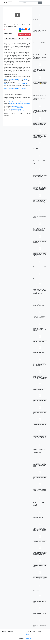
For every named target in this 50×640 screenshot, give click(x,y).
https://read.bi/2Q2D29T (17, 107)
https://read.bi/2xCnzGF (15, 109)
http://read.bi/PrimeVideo (19, 110)
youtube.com (28, 638)
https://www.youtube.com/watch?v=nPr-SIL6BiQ (15, 88)
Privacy (27, 634)
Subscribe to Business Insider (25, 34)
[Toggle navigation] (10, 2)
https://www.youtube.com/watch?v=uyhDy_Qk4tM (15, 79)
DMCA (27, 633)
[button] (40, 2)
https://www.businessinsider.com (16, 101)
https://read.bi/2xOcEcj (17, 106)
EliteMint (4, 2)
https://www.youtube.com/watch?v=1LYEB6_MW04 (15, 83)
